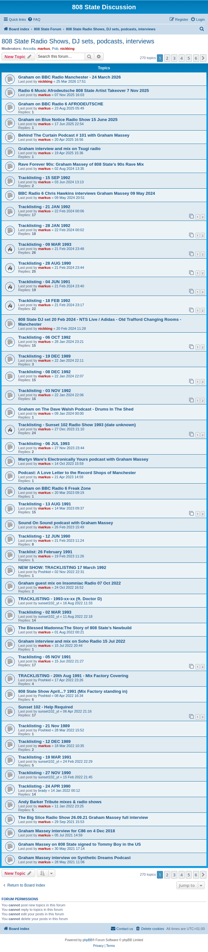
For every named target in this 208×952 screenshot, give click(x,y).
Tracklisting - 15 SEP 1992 (44, 177)
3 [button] (174, 58)
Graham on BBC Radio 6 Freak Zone (54, 488)
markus (44, 48)
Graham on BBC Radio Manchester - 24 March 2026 (69, 77)
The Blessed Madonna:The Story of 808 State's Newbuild (75, 627)
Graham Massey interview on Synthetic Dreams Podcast (74, 857)
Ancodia (29, 48)
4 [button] (182, 58)
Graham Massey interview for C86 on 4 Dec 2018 (66, 830)
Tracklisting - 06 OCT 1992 (44, 337)
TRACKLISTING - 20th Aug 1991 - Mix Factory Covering (73, 675)
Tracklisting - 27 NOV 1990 (44, 772)
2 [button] (167, 58)
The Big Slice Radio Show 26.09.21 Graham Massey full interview (83, 817)
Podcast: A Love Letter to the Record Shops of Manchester (77, 472)
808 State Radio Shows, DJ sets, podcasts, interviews (78, 41)
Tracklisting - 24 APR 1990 (44, 786)
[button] (203, 58)
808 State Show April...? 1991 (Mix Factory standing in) (72, 691)
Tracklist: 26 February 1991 (45, 551)
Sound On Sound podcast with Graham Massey (65, 522)
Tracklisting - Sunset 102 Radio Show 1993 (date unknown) (77, 424)
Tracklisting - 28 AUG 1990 (44, 263)
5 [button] (189, 58)
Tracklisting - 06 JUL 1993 (44, 443)
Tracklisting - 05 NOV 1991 (44, 656)
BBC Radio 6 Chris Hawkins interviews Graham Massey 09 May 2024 (86, 193)
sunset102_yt (48, 603)
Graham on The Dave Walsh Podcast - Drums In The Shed (76, 409)
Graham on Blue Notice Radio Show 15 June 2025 (68, 119)
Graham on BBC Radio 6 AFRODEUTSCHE (60, 104)
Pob (55, 48)
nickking (67, 48)
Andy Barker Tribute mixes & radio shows (60, 801)
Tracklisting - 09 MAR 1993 (44, 244)
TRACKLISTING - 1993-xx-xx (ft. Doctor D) (60, 598)
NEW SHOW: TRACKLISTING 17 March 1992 (62, 567)
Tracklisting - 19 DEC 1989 (44, 356)
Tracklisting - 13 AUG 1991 (44, 504)
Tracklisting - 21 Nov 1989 (44, 725)
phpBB (87, 940)
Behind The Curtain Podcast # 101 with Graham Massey (73, 135)
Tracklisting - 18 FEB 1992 (44, 300)
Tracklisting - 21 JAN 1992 (44, 206)
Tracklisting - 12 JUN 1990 (44, 536)
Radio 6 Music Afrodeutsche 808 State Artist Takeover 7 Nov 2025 (83, 90)
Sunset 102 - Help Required (45, 707)
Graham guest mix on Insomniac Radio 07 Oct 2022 (69, 583)
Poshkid (44, 572)
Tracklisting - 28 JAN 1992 (44, 225)
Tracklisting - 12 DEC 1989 (44, 741)
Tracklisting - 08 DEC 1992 (44, 371)
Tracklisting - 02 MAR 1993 (44, 612)
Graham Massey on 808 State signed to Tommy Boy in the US (79, 844)
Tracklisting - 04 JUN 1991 (44, 281)
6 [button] (196, 58)
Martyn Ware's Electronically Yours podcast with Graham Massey (83, 459)
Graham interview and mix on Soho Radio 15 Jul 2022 (71, 641)
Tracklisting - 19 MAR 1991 (44, 757)
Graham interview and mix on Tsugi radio (59, 148)
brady (42, 790)
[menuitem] (33, 19)
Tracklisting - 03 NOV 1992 (44, 390)
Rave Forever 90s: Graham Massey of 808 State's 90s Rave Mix (81, 164)
